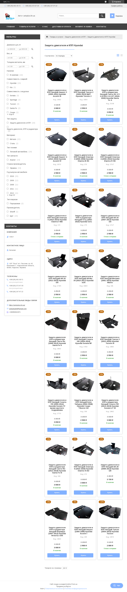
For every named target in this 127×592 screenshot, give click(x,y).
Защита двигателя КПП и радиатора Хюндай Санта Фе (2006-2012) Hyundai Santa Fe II (57, 341)
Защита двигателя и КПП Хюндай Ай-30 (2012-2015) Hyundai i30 (57, 279)
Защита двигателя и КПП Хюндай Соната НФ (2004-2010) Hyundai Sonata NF (83, 340)
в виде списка (121, 56)
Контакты (101, 27)
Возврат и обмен (83, 27)
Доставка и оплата (61, 27)
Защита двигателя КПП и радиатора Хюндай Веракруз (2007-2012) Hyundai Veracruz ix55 (57, 532)
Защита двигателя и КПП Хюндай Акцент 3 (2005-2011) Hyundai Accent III (57, 93)
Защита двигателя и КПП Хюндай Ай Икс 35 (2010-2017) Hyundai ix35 (84, 279)
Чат (116, 585)
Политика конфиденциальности (75, 589)
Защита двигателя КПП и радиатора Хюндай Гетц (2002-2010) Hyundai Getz (83, 219)
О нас (45, 27)
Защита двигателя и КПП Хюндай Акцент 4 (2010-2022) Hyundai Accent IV (57, 158)
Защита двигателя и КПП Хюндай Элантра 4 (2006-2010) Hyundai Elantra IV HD (110, 158)
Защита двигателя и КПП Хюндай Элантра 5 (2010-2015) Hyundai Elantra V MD (57, 219)
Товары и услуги (27, 27)
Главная (11, 27)
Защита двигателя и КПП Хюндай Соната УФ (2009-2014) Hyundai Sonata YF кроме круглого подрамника (57, 405)
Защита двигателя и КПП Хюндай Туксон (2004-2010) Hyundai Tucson (110, 531)
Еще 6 (11, 114)
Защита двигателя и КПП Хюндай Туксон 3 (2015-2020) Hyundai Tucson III (110, 340)
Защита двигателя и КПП (75, 37)
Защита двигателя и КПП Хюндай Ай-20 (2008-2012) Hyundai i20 (110, 468)
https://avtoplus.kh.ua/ (17, 305)
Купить (57, 120)
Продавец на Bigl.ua (63, 586)
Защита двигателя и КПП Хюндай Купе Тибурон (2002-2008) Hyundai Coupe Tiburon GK (83, 404)
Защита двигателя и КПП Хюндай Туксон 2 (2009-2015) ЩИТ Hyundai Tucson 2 (83, 93)
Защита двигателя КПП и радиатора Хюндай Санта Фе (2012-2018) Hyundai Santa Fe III (57, 469)
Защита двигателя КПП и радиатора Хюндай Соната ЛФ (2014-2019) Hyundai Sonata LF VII (110, 404)
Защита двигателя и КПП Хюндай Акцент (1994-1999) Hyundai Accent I (83, 531)
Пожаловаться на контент (54, 589)
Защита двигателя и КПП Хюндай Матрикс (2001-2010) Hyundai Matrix (110, 279)
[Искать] (102, 15)
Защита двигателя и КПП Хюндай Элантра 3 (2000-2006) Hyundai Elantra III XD (83, 158)
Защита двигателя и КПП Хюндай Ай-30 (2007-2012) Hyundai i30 (110, 219)
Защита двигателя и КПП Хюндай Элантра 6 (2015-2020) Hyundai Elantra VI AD (83, 468)
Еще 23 (12, 195)
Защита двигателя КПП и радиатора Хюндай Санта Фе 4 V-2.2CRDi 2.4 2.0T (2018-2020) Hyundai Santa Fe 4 (110, 95)
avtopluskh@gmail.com (18, 309)
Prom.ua (74, 584)
